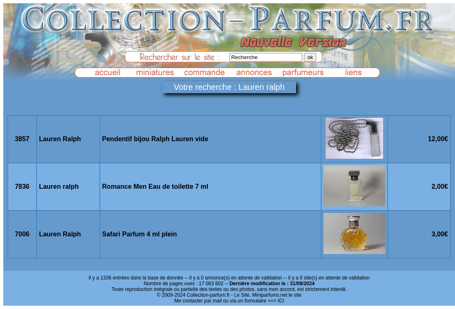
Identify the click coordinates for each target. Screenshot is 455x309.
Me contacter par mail (197, 301)
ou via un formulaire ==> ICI (253, 301)
